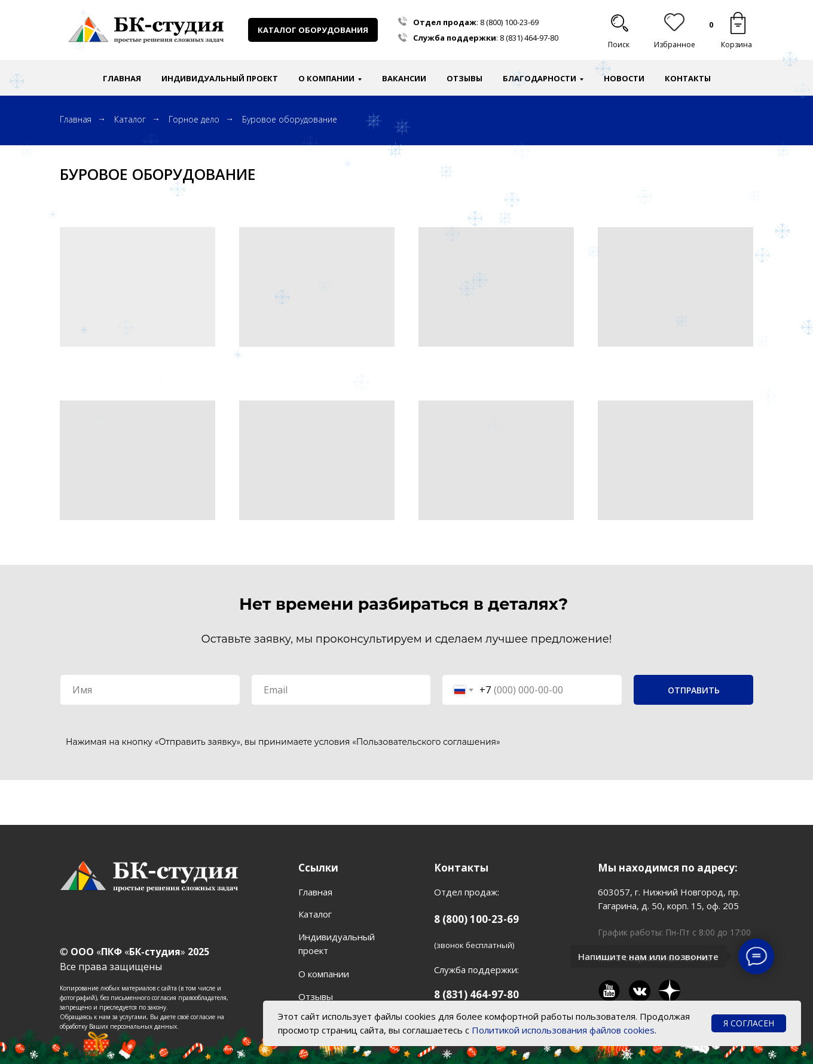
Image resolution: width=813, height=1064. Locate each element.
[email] (341, 690)
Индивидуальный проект (219, 78)
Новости (624, 78)
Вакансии (404, 78)
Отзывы (464, 78)
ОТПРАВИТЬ (694, 690)
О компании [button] (326, 78)
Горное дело (194, 119)
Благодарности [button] (539, 78)
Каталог (130, 119)
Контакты (688, 78)
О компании (323, 974)
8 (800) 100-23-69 (509, 22)
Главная (122, 78)
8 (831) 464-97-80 (529, 37)
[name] (150, 690)
